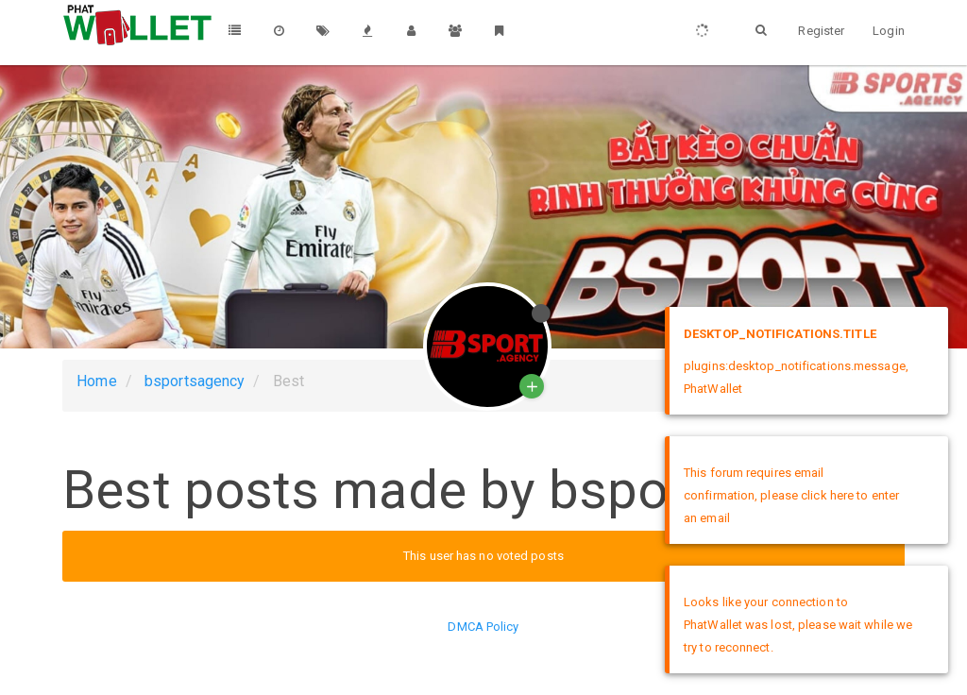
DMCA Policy (483, 626)
